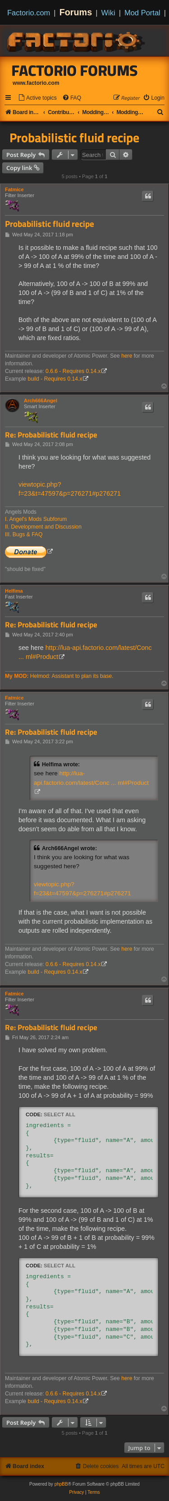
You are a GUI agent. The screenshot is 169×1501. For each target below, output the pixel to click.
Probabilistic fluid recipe (74, 137)
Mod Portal (142, 13)
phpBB (61, 1484)
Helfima (14, 591)
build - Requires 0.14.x (54, 379)
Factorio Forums (75, 70)
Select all (59, 1114)
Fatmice (14, 189)
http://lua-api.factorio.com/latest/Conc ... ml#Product (91, 778)
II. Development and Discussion (43, 527)
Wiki (108, 13)
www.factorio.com (36, 83)
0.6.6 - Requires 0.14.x (73, 371)
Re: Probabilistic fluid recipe (51, 435)
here (126, 356)
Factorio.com (28, 13)
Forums (75, 12)
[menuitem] (37, 98)
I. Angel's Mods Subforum (36, 519)
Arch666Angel (40, 400)
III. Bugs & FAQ (23, 534)
